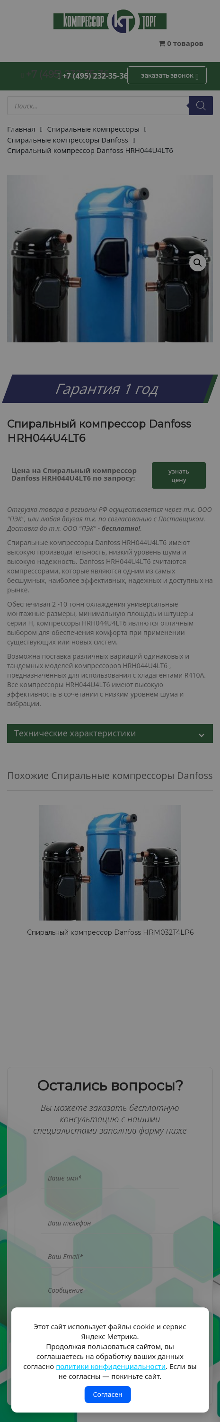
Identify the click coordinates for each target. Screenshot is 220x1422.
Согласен (107, 1394)
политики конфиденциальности (111, 1366)
